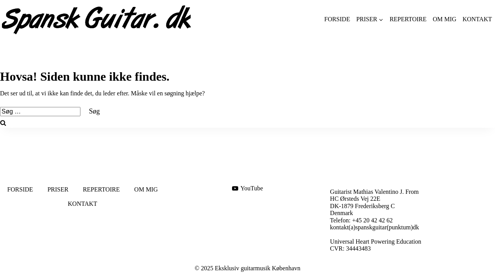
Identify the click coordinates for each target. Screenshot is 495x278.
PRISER (58, 189)
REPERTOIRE (408, 19)
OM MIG (444, 19)
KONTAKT (477, 19)
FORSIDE (337, 19)
